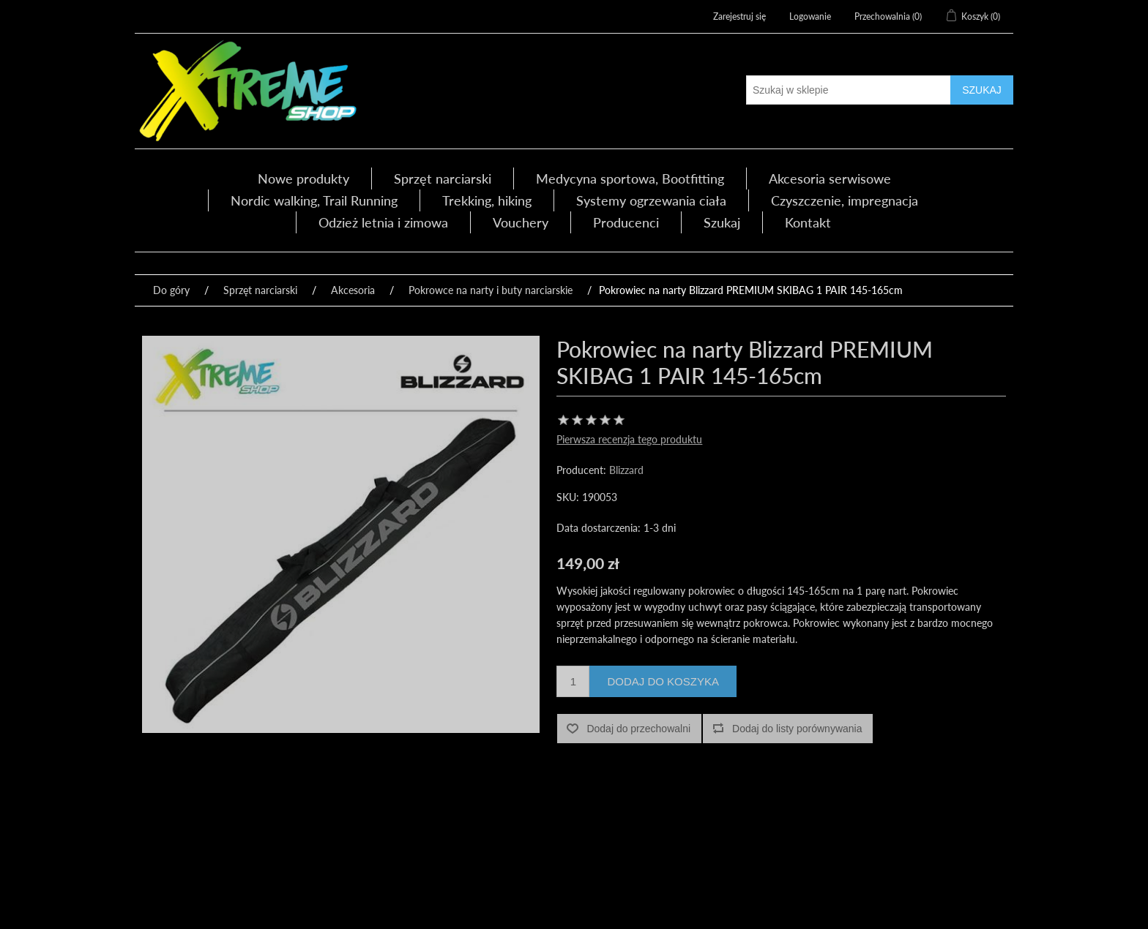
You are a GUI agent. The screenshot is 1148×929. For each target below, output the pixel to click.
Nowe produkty (303, 178)
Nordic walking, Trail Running (314, 200)
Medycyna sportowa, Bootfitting (630, 178)
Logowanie (810, 16)
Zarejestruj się (739, 16)
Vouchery (520, 222)
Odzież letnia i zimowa (383, 222)
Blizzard (626, 470)
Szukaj (722, 222)
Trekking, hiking (487, 200)
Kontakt (808, 222)
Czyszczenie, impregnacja (844, 200)
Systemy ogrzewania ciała (651, 200)
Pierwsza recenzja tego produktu (629, 439)
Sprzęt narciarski (442, 178)
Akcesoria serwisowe (830, 178)
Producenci (626, 222)
